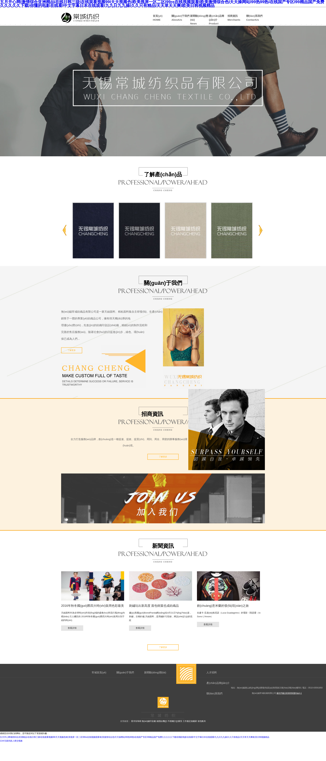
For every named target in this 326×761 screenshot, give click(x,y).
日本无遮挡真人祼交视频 (11, 741)
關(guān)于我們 (125, 672)
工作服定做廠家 (190, 721)
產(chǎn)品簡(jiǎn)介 (217, 682)
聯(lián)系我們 (214, 693)
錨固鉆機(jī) (162, 721)
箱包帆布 (202, 721)
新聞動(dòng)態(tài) (155, 672)
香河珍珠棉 (136, 721)
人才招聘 (211, 672)
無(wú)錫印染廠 (149, 721)
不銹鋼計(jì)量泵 (175, 721)
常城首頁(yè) (99, 672)
